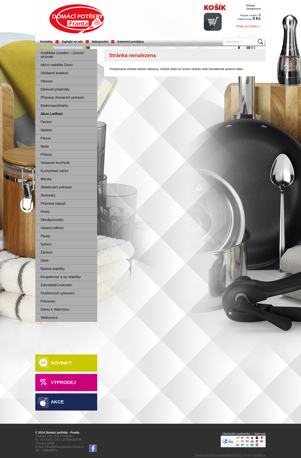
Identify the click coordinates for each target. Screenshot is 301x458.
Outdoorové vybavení (57, 293)
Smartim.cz (259, 455)
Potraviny (48, 301)
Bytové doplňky (53, 269)
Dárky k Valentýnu (55, 309)
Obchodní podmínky (236, 433)
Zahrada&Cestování (56, 285)
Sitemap (260, 433)
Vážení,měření (52, 228)
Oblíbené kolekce (54, 73)
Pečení (46, 122)
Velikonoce (49, 318)
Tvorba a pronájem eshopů (209, 455)
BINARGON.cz (233, 455)
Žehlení (46, 252)
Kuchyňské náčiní (54, 171)
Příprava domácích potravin (62, 98)
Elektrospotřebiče (54, 106)
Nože (45, 146)
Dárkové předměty (55, 89)
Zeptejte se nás (72, 41)
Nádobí (46, 130)
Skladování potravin (56, 187)
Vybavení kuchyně (55, 163)
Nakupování (100, 41)
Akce (57, 401)
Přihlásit (250, 5)
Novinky (61, 363)
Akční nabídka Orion (57, 65)
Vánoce (47, 81)
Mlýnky (46, 179)
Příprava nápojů (53, 203)
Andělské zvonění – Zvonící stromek (62, 55)
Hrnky (45, 212)
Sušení (46, 244)
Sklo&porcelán (52, 220)
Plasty (45, 236)
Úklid (44, 261)
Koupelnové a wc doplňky (61, 277)
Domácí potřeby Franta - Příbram (77, 19)
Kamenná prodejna (130, 41)
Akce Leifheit (52, 114)
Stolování (48, 195)
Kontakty (46, 41)
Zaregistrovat (253, 8)
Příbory (46, 155)
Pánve (46, 138)
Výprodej (63, 382)
